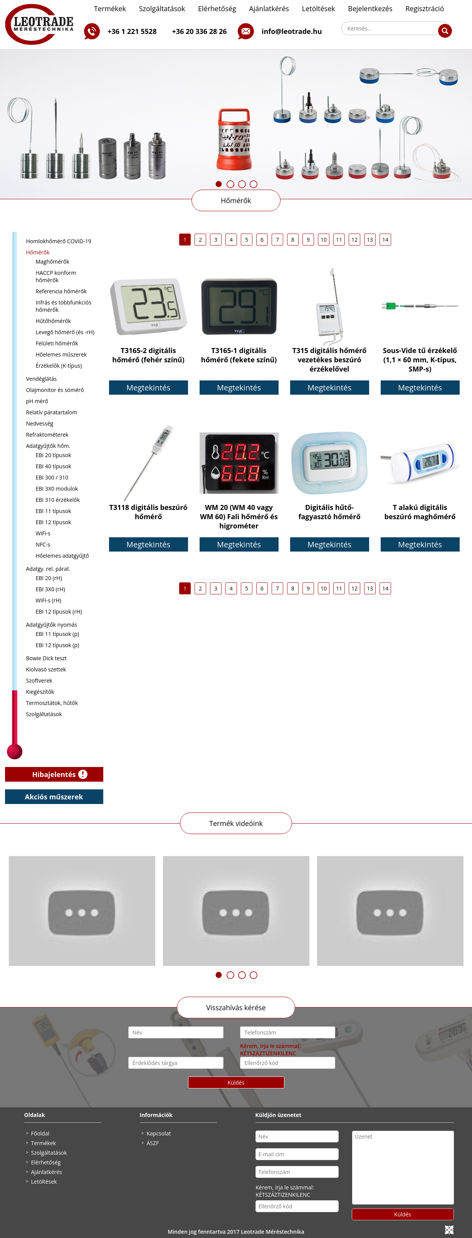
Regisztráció (424, 8)
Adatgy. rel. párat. (48, 568)
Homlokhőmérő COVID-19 (58, 241)
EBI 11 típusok (53, 511)
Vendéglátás (41, 378)
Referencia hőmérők (61, 291)
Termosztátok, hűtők (52, 702)
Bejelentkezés (370, 8)
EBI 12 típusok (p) (57, 645)
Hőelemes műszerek (61, 354)
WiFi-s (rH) (48, 600)
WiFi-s (43, 533)
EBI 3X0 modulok (57, 488)
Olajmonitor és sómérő (55, 390)
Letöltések (318, 8)
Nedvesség (40, 423)
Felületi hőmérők (57, 343)
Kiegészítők (40, 691)
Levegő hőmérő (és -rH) (65, 332)
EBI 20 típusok (53, 455)
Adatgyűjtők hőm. (48, 445)
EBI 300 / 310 (52, 477)
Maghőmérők (52, 261)
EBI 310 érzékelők (58, 499)
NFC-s (43, 544)
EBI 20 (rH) (49, 578)
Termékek (110, 8)
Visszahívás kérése (235, 1007)
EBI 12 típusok (53, 522)
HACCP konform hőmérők (56, 276)
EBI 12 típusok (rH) (59, 611)
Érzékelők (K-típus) (59, 365)
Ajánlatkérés (269, 8)
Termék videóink (236, 823)
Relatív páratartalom (51, 412)
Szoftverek (39, 680)
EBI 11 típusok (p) (57, 634)
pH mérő (37, 401)
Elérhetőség (217, 8)
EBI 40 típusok (53, 466)
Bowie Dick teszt (46, 658)
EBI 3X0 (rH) (50, 589)
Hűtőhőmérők (53, 321)
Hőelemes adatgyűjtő (62, 555)
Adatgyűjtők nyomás (51, 624)
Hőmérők (236, 200)
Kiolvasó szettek (46, 669)
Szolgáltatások (162, 8)
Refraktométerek (47, 434)
